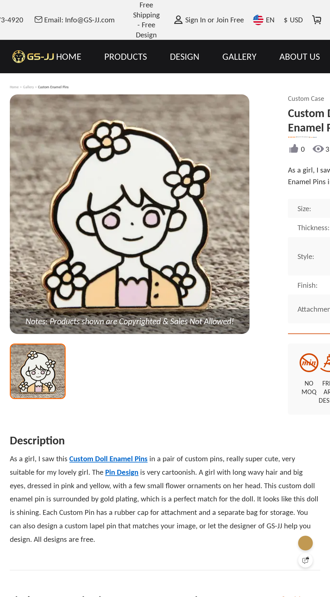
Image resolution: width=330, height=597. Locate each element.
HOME (68, 56)
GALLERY (239, 56)
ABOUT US (299, 56)
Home (14, 87)
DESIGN (184, 56)
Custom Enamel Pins (53, 87)
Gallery (28, 87)
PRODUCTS (125, 56)
